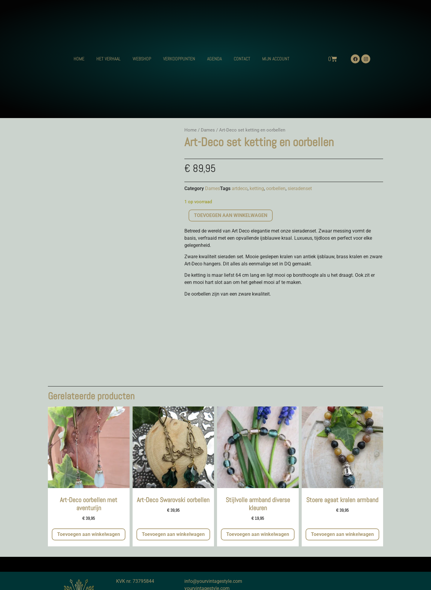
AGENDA (214, 59)
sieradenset (300, 188)
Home (190, 130)
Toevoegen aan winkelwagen (230, 215)
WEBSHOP (142, 59)
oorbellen (276, 188)
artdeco (240, 188)
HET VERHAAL (108, 59)
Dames (208, 130)
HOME (79, 59)
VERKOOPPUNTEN (179, 59)
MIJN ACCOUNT (275, 59)
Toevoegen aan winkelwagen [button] (88, 534)
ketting (257, 188)
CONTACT (242, 59)
